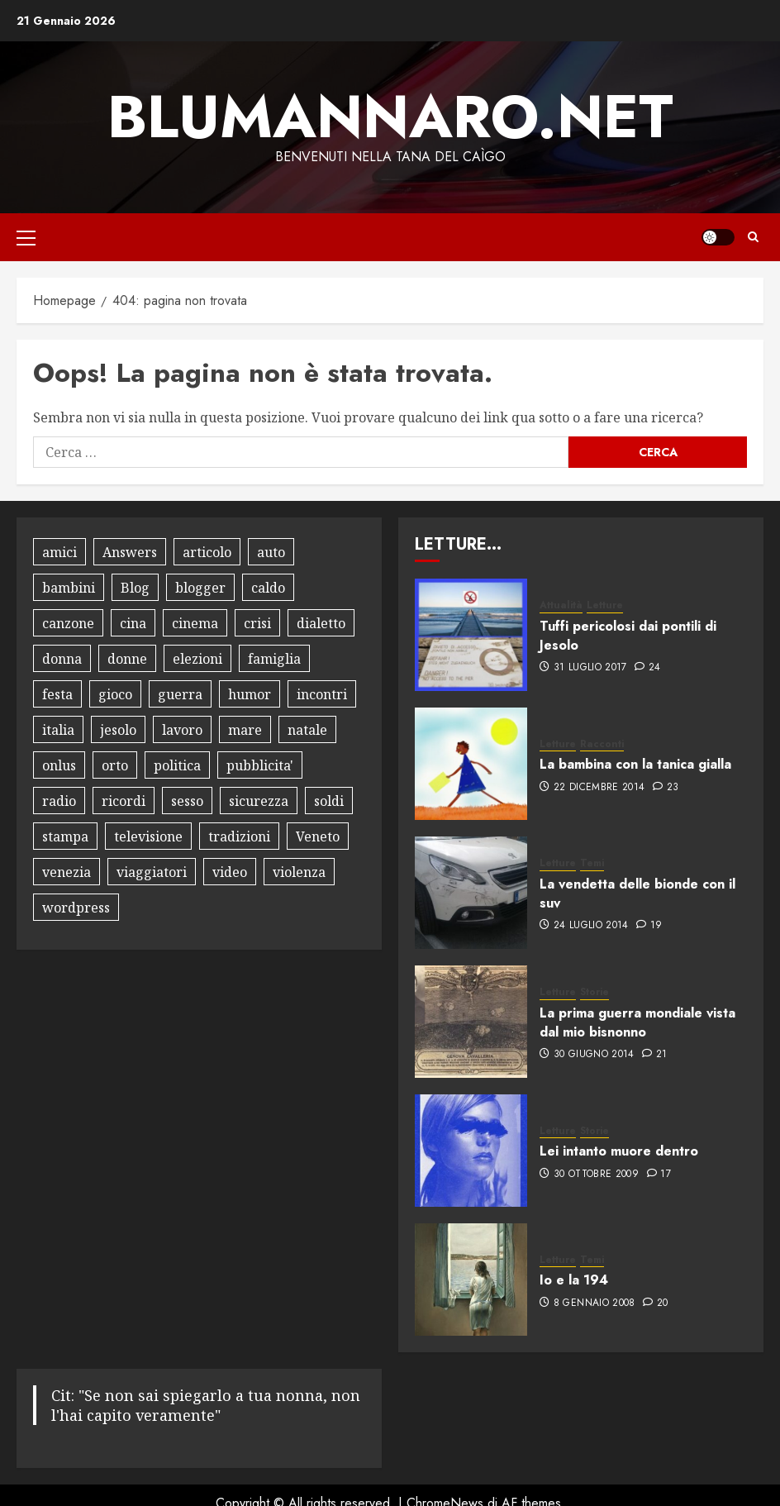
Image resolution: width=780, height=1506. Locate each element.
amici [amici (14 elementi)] (59, 552)
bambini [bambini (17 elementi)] (68, 588)
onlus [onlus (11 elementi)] (59, 765)
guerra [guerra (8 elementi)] (180, 694)
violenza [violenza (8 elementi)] (299, 872)
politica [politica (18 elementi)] (177, 765)
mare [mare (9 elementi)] (245, 730)
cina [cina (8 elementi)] (133, 623)
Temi (592, 863)
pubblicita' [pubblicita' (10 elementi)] (259, 765)
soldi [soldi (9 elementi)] (329, 801)
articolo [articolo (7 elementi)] (207, 552)
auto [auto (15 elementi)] (271, 552)
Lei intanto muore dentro (619, 1150)
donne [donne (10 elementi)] (127, 659)
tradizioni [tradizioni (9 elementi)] (239, 836)
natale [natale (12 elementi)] (307, 730)
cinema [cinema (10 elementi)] (195, 623)
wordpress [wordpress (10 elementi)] (76, 907)
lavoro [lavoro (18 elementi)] (182, 730)
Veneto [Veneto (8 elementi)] (318, 836)
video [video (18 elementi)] (229, 872)
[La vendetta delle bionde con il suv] (471, 892)
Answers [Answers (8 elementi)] (129, 552)
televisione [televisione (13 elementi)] (148, 836)
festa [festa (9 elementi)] (57, 694)
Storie (594, 992)
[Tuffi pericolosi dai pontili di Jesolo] (471, 635)
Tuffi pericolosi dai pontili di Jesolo (628, 635)
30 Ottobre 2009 (596, 1174)
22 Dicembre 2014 (599, 787)
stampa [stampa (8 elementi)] (65, 836)
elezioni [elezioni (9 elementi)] (197, 659)
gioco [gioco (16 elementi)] (115, 694)
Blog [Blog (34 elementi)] (135, 588)
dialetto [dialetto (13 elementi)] (321, 623)
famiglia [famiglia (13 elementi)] (274, 659)
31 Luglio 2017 (590, 667)
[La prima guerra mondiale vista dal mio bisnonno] (471, 1021)
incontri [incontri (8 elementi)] (322, 694)
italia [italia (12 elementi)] (58, 730)
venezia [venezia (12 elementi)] (66, 872)
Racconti (602, 744)
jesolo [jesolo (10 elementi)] (118, 730)
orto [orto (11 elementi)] (115, 765)
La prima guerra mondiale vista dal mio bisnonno (637, 1022)
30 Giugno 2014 (594, 1054)
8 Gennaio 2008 (594, 1303)
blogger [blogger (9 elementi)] (200, 588)
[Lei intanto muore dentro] (471, 1150)
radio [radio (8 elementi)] (59, 801)
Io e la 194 (574, 1279)
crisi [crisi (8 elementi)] (257, 623)
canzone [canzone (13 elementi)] (68, 623)
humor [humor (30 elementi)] (249, 694)
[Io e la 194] (471, 1279)
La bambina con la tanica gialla (635, 764)
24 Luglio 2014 (591, 925)
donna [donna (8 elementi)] (62, 659)
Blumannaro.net (390, 117)
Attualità (561, 605)
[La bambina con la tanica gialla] (471, 764)
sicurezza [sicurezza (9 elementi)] (258, 801)
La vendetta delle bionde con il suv (637, 893)
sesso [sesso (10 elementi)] (187, 801)
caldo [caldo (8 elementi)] (268, 588)
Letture (605, 605)
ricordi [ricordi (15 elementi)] (123, 801)
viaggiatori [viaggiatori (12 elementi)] (152, 872)
